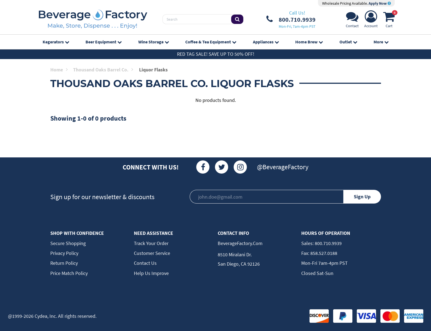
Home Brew (309, 41)
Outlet (348, 41)
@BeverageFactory (282, 167)
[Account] (371, 21)
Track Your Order (151, 243)
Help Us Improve (151, 273)
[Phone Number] (291, 19)
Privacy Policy (64, 253)
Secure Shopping (68, 243)
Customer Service (152, 253)
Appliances (266, 41)
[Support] (352, 21)
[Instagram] (240, 167)
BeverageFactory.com (240, 243)
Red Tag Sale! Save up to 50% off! (215, 54)
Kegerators (56, 41)
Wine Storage (153, 41)
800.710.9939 (328, 243)
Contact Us (145, 263)
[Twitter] (221, 167)
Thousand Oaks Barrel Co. (103, 69)
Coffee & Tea (210, 41)
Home (59, 69)
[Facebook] (202, 167)
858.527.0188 (323, 253)
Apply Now (380, 3)
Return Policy (64, 263)
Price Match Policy (69, 273)
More (381, 41)
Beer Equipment (103, 41)
